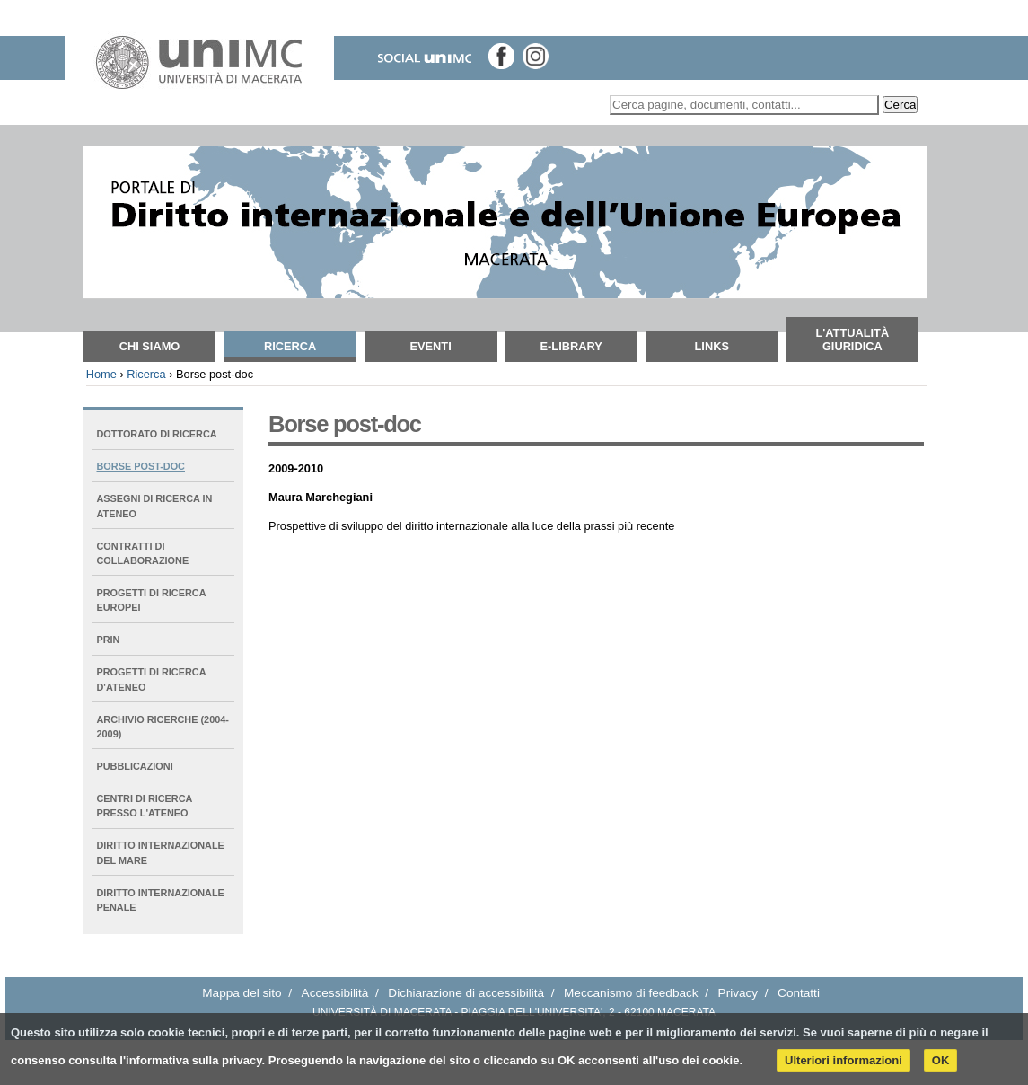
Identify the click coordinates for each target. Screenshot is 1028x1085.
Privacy (738, 993)
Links (712, 346)
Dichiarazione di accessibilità (466, 993)
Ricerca (290, 346)
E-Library (571, 346)
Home (101, 374)
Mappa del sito (241, 993)
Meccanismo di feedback (631, 993)
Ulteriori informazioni (843, 1060)
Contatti (799, 993)
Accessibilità (335, 993)
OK (941, 1060)
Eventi (430, 346)
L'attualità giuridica (852, 339)
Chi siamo (149, 346)
